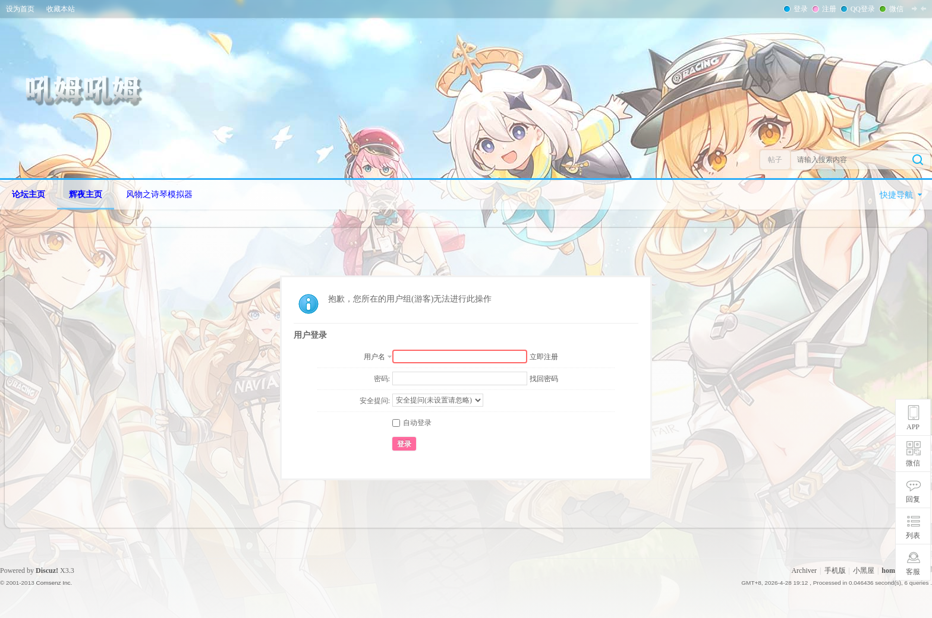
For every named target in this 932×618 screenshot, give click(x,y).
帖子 (775, 160)
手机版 (835, 570)
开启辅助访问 (929, 8)
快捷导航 (896, 195)
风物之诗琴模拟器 (159, 194)
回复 (913, 499)
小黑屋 (863, 570)
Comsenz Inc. (54, 582)
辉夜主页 (85, 194)
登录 (799, 9)
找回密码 (544, 379)
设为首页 (20, 9)
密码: (382, 379)
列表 (913, 535)
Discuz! (47, 570)
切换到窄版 (919, 8)
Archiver (804, 570)
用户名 (374, 357)
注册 (828, 9)
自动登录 (412, 423)
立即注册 (544, 357)
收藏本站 (60, 9)
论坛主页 (28, 194)
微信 (895, 9)
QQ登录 (861, 9)
